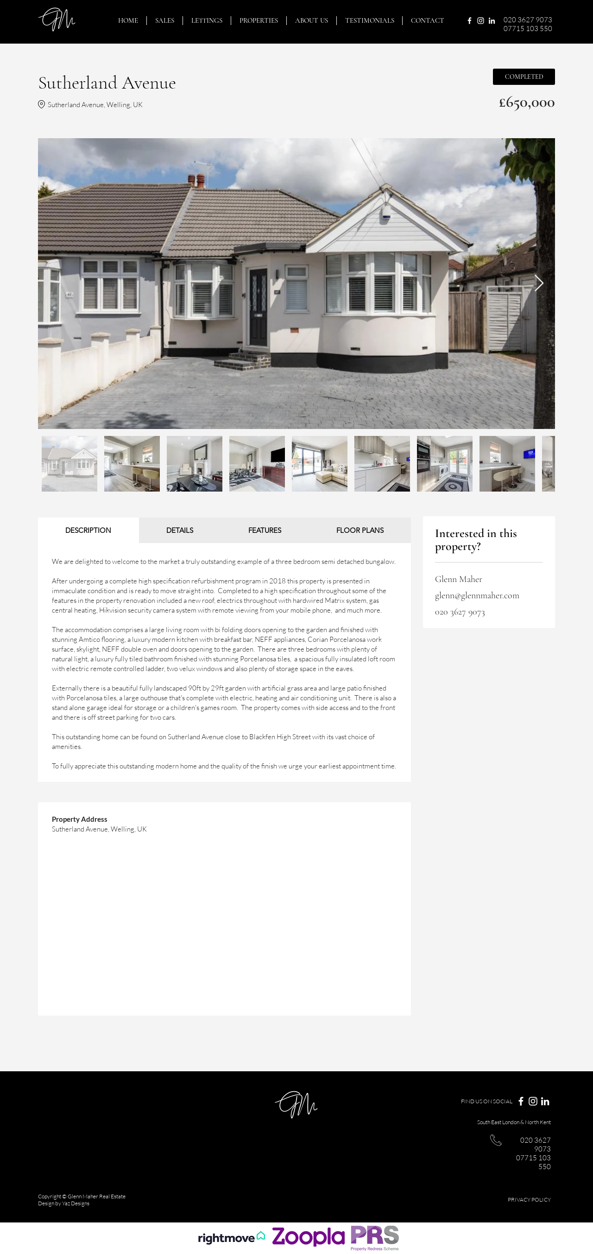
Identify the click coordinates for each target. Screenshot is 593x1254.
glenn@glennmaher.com (477, 595)
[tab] (88, 530)
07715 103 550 (528, 28)
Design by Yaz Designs (63, 1203)
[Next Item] (539, 284)
